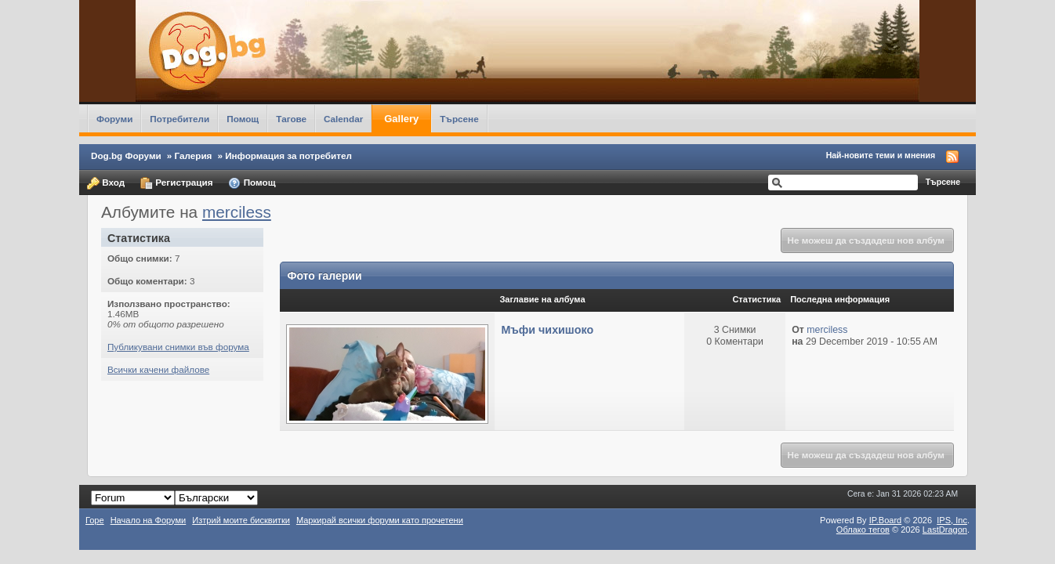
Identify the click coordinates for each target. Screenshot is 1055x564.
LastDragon (945, 529)
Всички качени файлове (158, 369)
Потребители (179, 119)
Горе (94, 520)
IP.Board (885, 520)
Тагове (291, 119)
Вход (106, 183)
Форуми (114, 119)
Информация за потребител (288, 155)
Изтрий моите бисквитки (241, 520)
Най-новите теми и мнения (880, 155)
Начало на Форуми (149, 520)
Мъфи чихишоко (547, 330)
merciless (236, 212)
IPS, (952, 520)
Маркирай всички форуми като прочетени (379, 520)
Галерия (193, 155)
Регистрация (176, 183)
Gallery (401, 119)
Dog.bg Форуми (126, 155)
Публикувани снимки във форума (178, 347)
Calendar (343, 119)
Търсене (459, 119)
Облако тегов (863, 529)
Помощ (243, 119)
